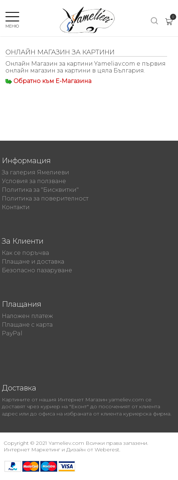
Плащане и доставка (33, 261)
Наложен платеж (27, 316)
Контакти (16, 207)
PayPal (12, 333)
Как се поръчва (25, 252)
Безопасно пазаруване (37, 270)
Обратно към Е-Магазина (52, 81)
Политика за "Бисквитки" (40, 189)
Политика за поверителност (45, 198)
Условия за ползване (34, 181)
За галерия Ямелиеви (35, 172)
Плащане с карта (27, 324)
